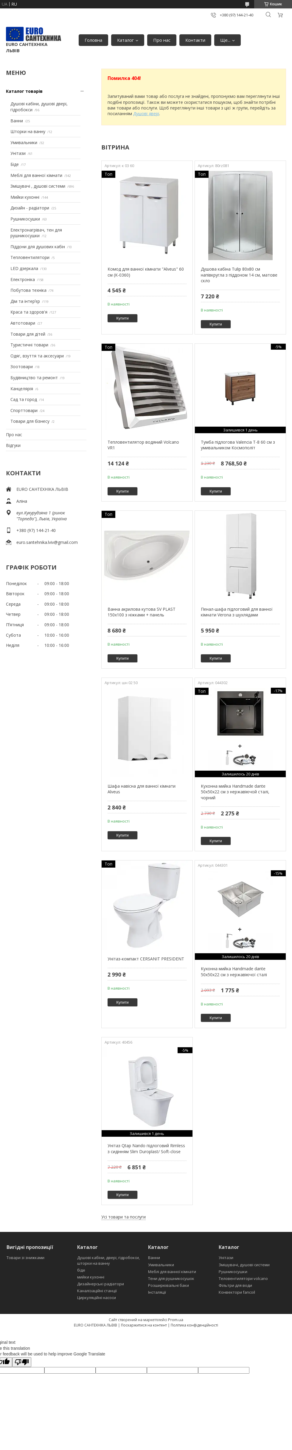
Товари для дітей (27, 334)
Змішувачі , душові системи (37, 186)
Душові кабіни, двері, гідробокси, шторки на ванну (108, 1260)
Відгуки (13, 445)
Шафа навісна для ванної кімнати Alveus (141, 789)
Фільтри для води (235, 1285)
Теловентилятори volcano (243, 1278)
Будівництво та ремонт (34, 377)
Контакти (195, 40)
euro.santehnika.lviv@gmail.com (47, 542)
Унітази (18, 153)
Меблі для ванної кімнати (36, 175)
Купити (122, 318)
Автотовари (22, 323)
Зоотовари (21, 366)
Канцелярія (21, 388)
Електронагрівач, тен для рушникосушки (36, 233)
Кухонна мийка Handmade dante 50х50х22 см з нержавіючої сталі (234, 971)
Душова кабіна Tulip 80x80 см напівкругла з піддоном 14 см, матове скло (239, 274)
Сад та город (23, 399)
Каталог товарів (24, 91)
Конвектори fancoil (237, 1292)
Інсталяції (157, 1292)
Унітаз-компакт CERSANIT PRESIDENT (146, 959)
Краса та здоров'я (28, 312)
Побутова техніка (28, 290)
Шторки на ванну (27, 131)
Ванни (16, 121)
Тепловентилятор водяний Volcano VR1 (143, 445)
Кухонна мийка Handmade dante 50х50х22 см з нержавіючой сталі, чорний (235, 791)
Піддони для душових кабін (37, 246)
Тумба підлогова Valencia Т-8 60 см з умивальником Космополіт (238, 445)
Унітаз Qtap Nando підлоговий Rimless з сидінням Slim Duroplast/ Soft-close (146, 1148)
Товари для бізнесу (29, 421)
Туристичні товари (29, 345)
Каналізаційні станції (97, 1290)
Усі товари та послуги (123, 1217)
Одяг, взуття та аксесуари (37, 356)
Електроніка (22, 279)
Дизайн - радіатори (29, 208)
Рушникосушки (25, 219)
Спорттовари (24, 410)
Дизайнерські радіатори (100, 1284)
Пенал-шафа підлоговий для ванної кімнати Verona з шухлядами (237, 612)
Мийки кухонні (24, 197)
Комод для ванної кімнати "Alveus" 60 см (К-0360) (146, 272)
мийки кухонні (90, 1277)
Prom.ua (175, 1319)
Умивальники (23, 142)
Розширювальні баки (168, 1285)
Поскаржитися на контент (144, 1325)
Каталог (125, 40)
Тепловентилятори (29, 257)
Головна (93, 40)
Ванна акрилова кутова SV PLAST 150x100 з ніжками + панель (141, 612)
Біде (14, 164)
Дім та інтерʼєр (25, 301)
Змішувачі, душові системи (244, 1264)
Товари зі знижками (25, 1257)
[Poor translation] (21, 1362)
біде (81, 1270)
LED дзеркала (24, 268)
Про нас (161, 40)
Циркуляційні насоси (96, 1297)
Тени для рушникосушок (171, 1278)
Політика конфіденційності (194, 1325)
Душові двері (146, 113)
